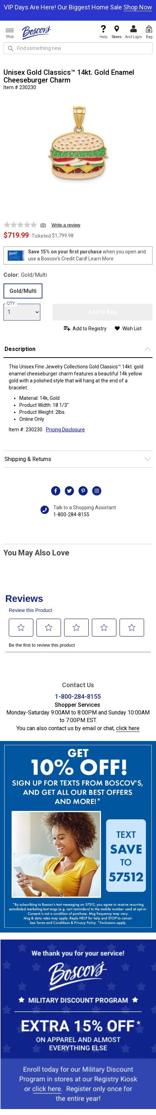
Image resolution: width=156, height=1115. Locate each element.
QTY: (11, 303)
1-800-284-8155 (71, 514)
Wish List (132, 328)
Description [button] (20, 349)
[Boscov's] (37, 32)
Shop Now (137, 7)
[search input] (78, 48)
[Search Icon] (11, 48)
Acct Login (133, 32)
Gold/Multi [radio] (22, 291)
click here (128, 728)
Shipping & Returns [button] (28, 459)
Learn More (101, 258)
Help (103, 32)
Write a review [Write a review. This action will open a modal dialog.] (66, 225)
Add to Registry (90, 328)
